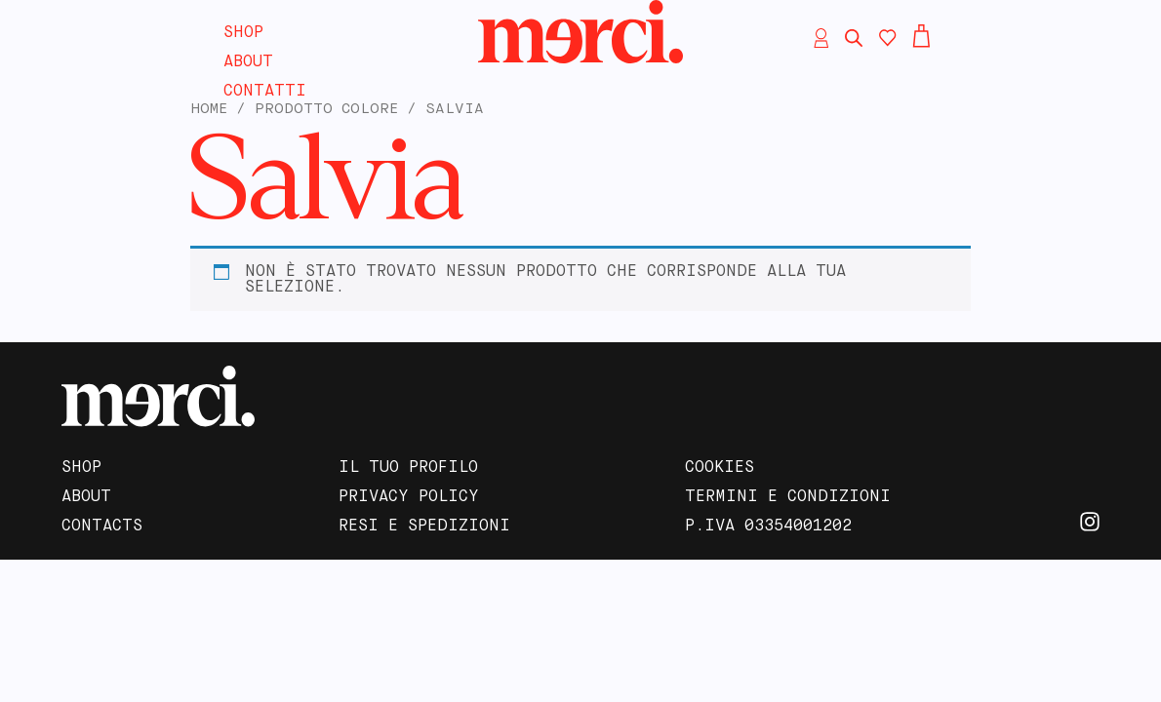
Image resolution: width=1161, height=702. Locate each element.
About (248, 62)
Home (208, 109)
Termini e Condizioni (788, 497)
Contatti (264, 91)
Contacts (101, 526)
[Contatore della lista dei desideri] (888, 38)
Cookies (719, 468)
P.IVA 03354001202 (768, 526)
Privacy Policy (409, 497)
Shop (243, 33)
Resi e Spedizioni (424, 526)
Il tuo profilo (408, 468)
